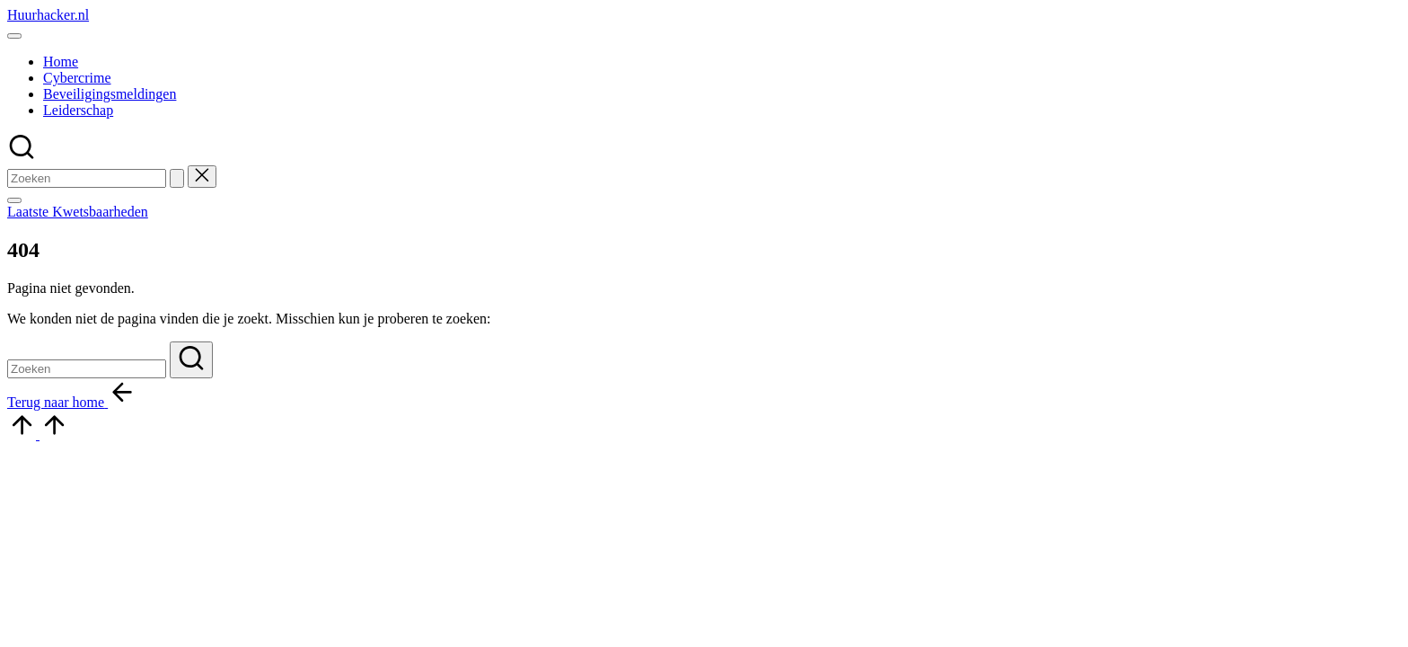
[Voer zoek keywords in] (86, 178)
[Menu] (14, 36)
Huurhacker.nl (48, 14)
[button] (177, 178)
